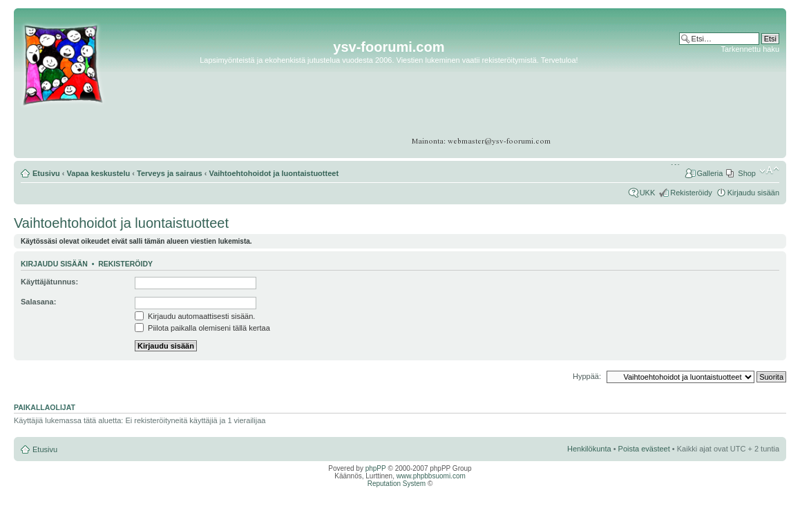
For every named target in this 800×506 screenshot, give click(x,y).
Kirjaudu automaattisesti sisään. (195, 316)
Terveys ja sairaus (169, 173)
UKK (648, 192)
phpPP (375, 468)
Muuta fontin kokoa (769, 170)
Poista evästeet (644, 449)
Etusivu (46, 173)
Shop (747, 173)
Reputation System (397, 483)
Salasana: (38, 302)
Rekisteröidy (691, 192)
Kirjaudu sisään (753, 192)
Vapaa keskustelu (99, 173)
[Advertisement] (726, 96)
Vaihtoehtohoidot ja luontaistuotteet (274, 173)
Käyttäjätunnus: (49, 282)
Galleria (709, 173)
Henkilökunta (589, 449)
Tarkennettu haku (750, 49)
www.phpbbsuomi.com (431, 476)
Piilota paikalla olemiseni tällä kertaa (202, 328)
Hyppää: (587, 376)
